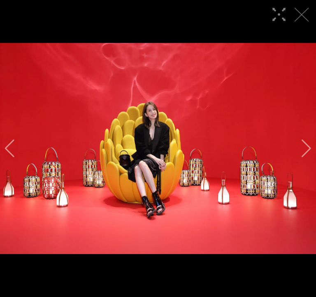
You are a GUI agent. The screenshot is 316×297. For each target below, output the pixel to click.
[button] (9, 148)
